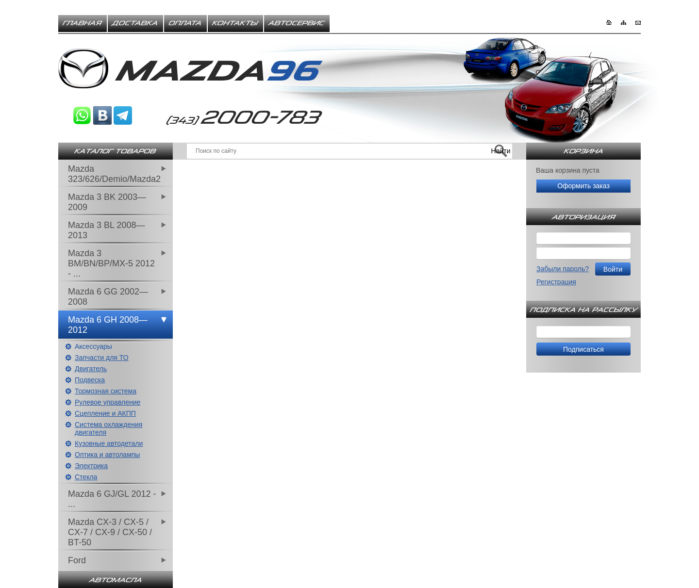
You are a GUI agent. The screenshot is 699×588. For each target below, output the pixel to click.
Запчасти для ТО (102, 357)
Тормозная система (105, 391)
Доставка (135, 23)
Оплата (185, 23)
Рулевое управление (107, 402)
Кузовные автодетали (109, 443)
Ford (77, 560)
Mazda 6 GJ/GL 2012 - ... (112, 499)
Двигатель (91, 369)
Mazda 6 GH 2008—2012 (108, 325)
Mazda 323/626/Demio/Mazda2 (114, 174)
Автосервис (297, 23)
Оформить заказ (583, 186)
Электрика (91, 466)
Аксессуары (93, 346)
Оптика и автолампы (107, 454)
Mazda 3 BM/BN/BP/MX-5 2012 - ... (111, 263)
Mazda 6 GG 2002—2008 (108, 297)
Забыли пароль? (562, 269)
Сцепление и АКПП (105, 413)
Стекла (86, 477)
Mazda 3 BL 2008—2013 (106, 230)
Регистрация (556, 282)
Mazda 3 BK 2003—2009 (107, 202)
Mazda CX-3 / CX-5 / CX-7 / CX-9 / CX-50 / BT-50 (110, 532)
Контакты (235, 23)
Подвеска (90, 380)
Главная (82, 23)
